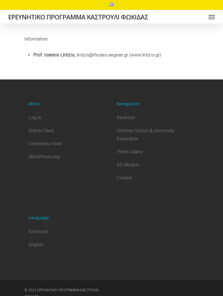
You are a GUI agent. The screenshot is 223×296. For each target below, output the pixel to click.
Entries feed (41, 130)
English (36, 244)
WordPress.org (44, 156)
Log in (35, 117)
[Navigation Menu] (211, 17)
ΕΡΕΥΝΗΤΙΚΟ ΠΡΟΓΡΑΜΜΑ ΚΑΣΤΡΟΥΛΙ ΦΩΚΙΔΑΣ (78, 17)
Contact (124, 178)
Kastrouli (126, 117)
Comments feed (45, 143)
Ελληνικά (38, 231)
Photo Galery (130, 152)
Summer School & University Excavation (145, 134)
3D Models (128, 165)
